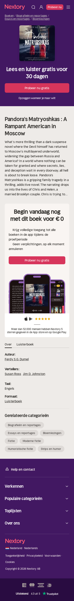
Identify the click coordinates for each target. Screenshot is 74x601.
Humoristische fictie (20, 449)
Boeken (9, 15)
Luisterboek (13, 401)
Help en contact (20, 469)
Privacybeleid (35, 555)
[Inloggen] (41, 7)
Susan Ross (13, 374)
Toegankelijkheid (15, 555)
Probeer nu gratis (37, 88)
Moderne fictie (32, 441)
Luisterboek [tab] (25, 344)
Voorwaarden (53, 555)
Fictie (11, 441)
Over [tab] (8, 344)
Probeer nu (55, 7)
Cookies (10, 562)
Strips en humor (51, 449)
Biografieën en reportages (31, 15)
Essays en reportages (17, 19)
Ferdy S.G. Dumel (17, 359)
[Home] (17, 7)
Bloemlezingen (41, 19)
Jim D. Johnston (34, 374)
